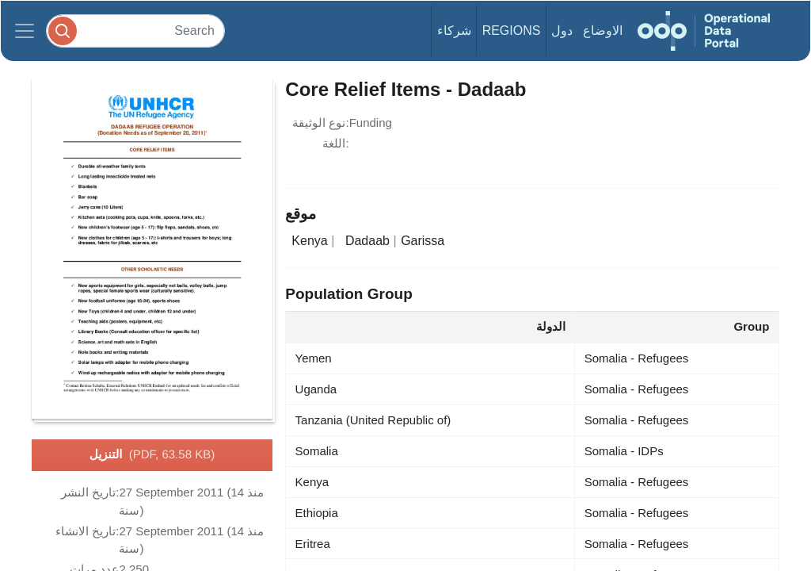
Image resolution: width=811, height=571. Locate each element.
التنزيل (152, 455)
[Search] (135, 30)
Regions (511, 30)
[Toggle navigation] (24, 31)
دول (562, 30)
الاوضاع (603, 30)
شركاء (454, 30)
